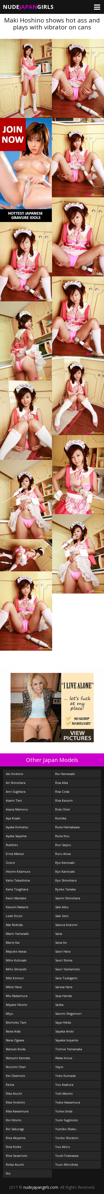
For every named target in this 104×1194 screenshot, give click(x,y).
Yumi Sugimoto (66, 1120)
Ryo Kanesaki (65, 862)
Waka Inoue (63, 1058)
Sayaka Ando (64, 1031)
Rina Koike (13, 1147)
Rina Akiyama (16, 1138)
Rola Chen (62, 809)
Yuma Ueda (63, 1111)
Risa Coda (62, 791)
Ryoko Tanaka (65, 889)
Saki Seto (62, 916)
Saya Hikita (63, 1022)
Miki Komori (15, 978)
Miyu (9, 1013)
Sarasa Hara (63, 987)
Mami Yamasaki (17, 934)
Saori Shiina (63, 960)
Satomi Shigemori (68, 1013)
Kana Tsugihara (17, 889)
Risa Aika (61, 783)
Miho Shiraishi (16, 969)
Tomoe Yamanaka (68, 1049)
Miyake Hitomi (16, 1005)
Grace (10, 862)
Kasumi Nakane (17, 907)
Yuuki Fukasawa (66, 1155)
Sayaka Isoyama (66, 1040)
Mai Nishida (14, 925)
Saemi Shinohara (67, 898)
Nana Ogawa (15, 1040)
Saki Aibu (62, 907)
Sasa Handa (63, 996)
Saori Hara (62, 951)
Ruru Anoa (63, 854)
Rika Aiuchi (14, 1093)
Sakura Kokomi (66, 925)
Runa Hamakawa (67, 827)
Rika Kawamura (17, 1111)
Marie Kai (13, 942)
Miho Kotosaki (16, 960)
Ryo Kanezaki (65, 871)
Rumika (60, 818)
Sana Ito (61, 942)
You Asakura (64, 1084)
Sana (58, 934)
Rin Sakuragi (15, 1129)
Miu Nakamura (16, 996)
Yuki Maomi (64, 1093)
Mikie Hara (14, 987)
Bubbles (12, 845)
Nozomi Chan (16, 1067)
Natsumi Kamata (18, 1058)
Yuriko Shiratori (66, 1138)
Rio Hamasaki (65, 774)
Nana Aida (13, 1031)
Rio (8, 1173)
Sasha (59, 1005)
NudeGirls (28, 7)
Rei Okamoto (15, 1076)
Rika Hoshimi (15, 1102)
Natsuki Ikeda (16, 1049)
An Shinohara (16, 783)
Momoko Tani (16, 1022)
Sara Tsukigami (66, 978)
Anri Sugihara (16, 791)
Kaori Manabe (16, 898)
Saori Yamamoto (67, 969)
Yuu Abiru (62, 1147)
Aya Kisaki (13, 818)
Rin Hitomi (13, 1120)
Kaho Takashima (18, 880)
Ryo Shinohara (66, 880)
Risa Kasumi (64, 800)
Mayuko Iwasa (16, 951)
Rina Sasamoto (16, 1155)
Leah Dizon (14, 916)
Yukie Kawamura (67, 1102)
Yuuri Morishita (66, 1164)
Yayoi (59, 1067)
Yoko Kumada (65, 1076)
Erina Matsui (15, 854)
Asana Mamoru (17, 809)
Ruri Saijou (63, 845)
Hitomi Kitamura (18, 871)
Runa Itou (62, 836)
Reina (10, 1084)
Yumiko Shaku (65, 1129)
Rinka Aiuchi (15, 1164)
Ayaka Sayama (16, 836)
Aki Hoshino (14, 774)
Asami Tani (14, 800)
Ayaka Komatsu (17, 827)
